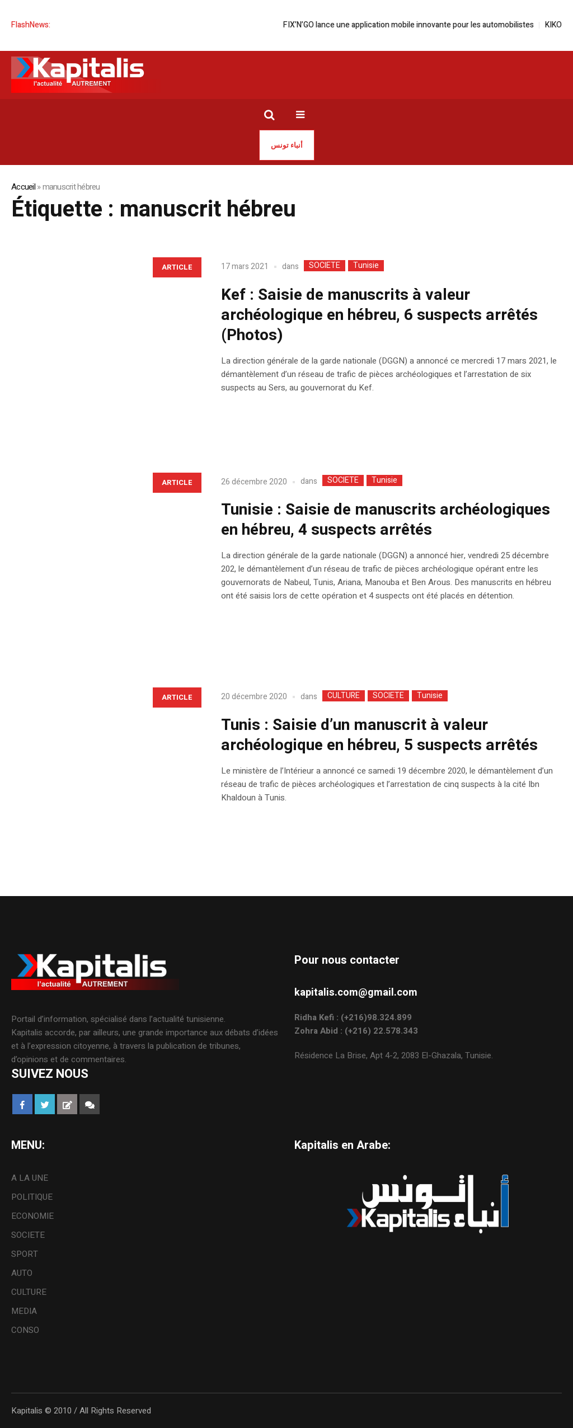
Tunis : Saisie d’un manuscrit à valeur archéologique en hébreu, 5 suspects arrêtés (379, 735)
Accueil (23, 187)
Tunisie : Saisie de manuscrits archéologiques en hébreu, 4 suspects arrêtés (385, 519)
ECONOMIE (32, 1216)
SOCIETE (324, 265)
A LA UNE (29, 1178)
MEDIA (24, 1311)
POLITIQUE (32, 1197)
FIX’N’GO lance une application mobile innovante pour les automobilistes (417, 25)
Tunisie (366, 265)
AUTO (21, 1273)
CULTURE (343, 695)
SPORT (24, 1254)
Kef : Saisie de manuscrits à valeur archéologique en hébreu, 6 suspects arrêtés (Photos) (379, 315)
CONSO (25, 1330)
